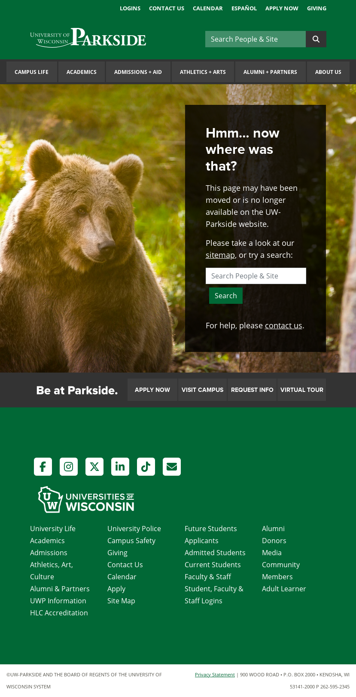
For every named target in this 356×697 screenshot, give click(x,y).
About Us (328, 72)
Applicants (202, 540)
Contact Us (166, 8)
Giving (316, 8)
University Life (53, 528)
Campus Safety (131, 540)
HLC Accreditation (59, 613)
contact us (283, 325)
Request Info (252, 390)
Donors (274, 540)
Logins (130, 8)
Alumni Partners (270, 72)
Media (272, 552)
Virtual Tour (301, 390)
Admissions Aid (138, 72)
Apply (116, 588)
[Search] (255, 39)
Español (244, 8)
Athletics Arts (203, 72)
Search (226, 295)
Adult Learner (284, 588)
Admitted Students (215, 552)
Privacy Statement (215, 674)
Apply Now (281, 8)
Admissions (48, 552)
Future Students (211, 528)
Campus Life (32, 72)
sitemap (220, 255)
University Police (134, 528)
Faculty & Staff (208, 576)
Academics (82, 72)
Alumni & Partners (60, 588)
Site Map (121, 600)
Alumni (273, 528)
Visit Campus (202, 390)
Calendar (208, 8)
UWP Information (58, 600)
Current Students (213, 564)
